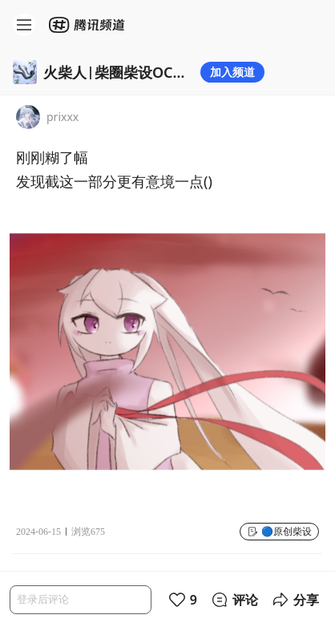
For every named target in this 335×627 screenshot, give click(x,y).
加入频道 (232, 71)
